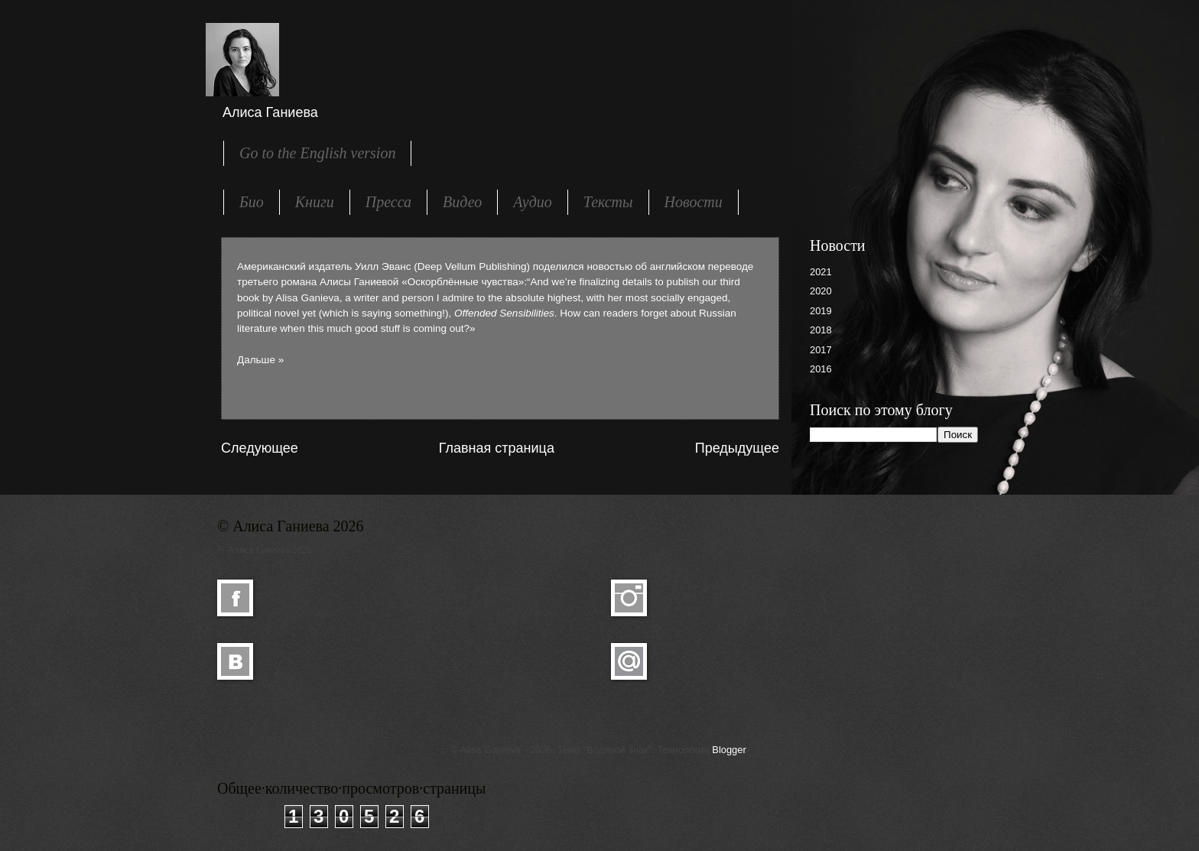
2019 (821, 311)
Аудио (532, 201)
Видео (462, 201)
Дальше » (260, 359)
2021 (821, 272)
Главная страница (496, 448)
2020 (821, 291)
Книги (314, 201)
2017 (821, 350)
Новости (693, 201)
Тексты (608, 201)
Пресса (388, 201)
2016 (821, 369)
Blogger (729, 749)
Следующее (259, 448)
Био (251, 201)
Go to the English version (317, 153)
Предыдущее (737, 448)
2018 (821, 330)
